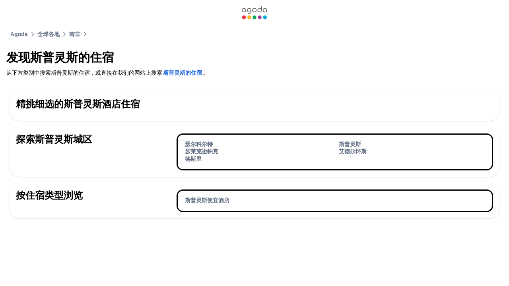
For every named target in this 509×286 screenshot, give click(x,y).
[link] (254, 12)
